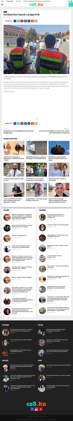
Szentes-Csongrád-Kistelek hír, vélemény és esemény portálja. (37, 1)
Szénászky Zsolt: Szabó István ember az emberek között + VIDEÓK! (22, 267)
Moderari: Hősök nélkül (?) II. (19, 235)
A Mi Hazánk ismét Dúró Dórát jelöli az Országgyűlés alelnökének (56, 330)
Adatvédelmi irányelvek (21, 419)
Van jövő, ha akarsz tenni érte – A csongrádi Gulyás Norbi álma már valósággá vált (55, 216)
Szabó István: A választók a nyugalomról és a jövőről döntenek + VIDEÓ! (14, 158)
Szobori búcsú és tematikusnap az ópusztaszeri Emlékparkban (19, 132)
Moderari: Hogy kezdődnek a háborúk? (22, 277)
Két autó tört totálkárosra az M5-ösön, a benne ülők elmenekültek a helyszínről (54, 132)
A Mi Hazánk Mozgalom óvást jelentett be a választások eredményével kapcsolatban (57, 350)
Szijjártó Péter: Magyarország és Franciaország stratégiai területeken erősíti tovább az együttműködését (22, 387)
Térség (5, 11)
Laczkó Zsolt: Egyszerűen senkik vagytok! (58, 225)
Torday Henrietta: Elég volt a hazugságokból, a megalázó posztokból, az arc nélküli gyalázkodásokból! (23, 300)
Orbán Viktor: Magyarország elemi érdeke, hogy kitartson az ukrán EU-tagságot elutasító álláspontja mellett (22, 376)
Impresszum (42, 419)
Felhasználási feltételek (33, 419)
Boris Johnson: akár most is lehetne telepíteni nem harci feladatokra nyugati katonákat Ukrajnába (22, 366)
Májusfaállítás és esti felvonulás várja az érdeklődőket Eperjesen (57, 235)
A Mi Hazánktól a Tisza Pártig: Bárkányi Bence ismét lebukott (35, 179)
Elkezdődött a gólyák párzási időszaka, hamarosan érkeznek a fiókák (58, 158)
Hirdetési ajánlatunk (51, 419)
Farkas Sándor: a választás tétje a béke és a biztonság (58, 266)
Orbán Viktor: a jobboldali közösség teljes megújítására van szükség (57, 340)
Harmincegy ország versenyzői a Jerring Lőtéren (57, 246)
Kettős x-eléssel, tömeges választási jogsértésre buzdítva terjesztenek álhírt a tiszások (58, 200)
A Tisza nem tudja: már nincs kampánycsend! (54, 256)
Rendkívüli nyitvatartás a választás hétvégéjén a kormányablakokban (36, 158)
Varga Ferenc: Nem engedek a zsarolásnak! (57, 179)
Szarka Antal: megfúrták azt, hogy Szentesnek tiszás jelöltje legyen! (21, 246)
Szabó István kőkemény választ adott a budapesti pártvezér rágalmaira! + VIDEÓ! (13, 200)
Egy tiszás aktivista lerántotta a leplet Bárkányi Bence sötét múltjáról (22, 226)
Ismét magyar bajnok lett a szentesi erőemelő (58, 375)
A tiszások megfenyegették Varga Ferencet (14, 179)
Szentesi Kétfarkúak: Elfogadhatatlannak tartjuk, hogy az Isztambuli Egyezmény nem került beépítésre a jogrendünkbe (58, 309)
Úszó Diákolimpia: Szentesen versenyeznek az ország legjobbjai (58, 386)
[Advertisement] (36, 107)
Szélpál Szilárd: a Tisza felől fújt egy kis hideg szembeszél (36, 200)
